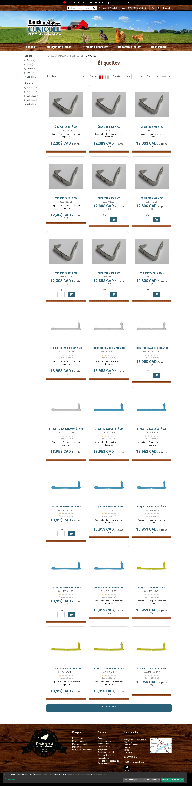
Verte (29, 72)
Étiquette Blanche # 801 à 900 (152, 348)
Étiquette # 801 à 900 (109, 273)
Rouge (29, 60)
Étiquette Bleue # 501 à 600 (66, 506)
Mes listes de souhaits (82, 749)
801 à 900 (31, 92)
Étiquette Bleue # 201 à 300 (151, 428)
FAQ (100, 738)
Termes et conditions (107, 752)
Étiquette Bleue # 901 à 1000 (109, 587)
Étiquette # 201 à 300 (109, 126)
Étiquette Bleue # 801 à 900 (66, 587)
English (166, 8)
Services (103, 732)
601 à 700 (31, 87)
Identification (76, 56)
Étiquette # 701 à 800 (66, 273)
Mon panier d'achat (80, 744)
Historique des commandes (104, 742)
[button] (156, 8)
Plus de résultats (109, 706)
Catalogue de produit (59, 47)
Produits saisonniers (95, 47)
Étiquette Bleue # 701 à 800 (151, 506)
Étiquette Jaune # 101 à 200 (66, 668)
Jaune (29, 68)
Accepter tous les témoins (172, 779)
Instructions (103, 758)
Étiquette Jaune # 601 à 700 (109, 668)
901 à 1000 (31, 96)
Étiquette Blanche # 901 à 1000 (66, 428)
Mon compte (78, 738)
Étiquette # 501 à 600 (109, 198)
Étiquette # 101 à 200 (66, 126)
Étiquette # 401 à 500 (66, 198)
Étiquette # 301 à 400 (151, 126)
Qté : (105, 215)
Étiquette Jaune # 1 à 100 (151, 587)
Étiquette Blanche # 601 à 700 (66, 348)
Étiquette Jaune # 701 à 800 (151, 668)
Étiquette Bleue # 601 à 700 (108, 506)
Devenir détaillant (106, 755)
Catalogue (63, 56)
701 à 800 (31, 100)
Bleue (29, 64)
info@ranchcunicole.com (134, 762)
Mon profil (76, 747)
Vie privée (102, 749)
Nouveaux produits (129, 47)
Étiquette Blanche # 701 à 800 (109, 348)
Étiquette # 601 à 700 (151, 198)
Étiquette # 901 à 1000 (152, 273)
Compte (76, 732)
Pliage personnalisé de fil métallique (108, 762)
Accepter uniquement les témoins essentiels (141, 779)
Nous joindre (159, 47)
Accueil (30, 47)
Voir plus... (30, 77)
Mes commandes (80, 741)
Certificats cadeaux (106, 746)
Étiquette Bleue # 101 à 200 (108, 428)
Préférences (9, 779)
